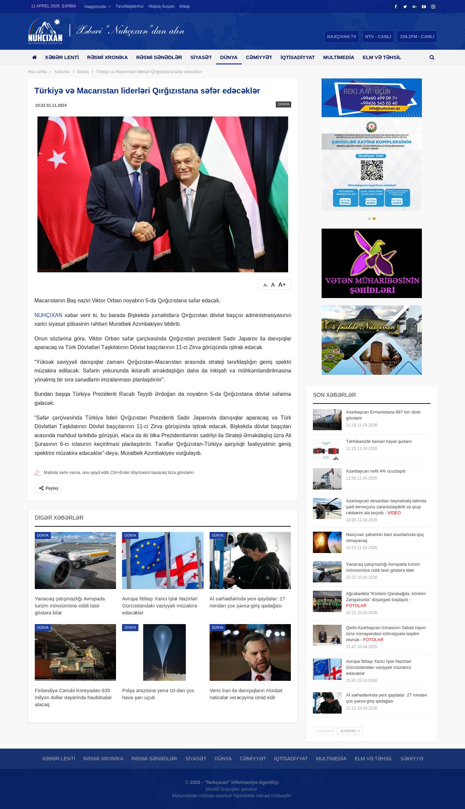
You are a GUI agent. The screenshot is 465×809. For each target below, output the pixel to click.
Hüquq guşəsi (161, 6)
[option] (371, 165)
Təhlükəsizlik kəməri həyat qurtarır (379, 441)
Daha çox (387, 57)
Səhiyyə (412, 758)
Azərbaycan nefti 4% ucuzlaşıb (375, 471)
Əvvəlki (324, 731)
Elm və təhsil (373, 758)
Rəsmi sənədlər (163, 57)
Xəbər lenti (63, 57)
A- (265, 285)
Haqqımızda (95, 6)
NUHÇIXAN (48, 315)
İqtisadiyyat (306, 57)
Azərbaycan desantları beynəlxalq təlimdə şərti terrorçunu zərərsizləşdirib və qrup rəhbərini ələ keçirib (386, 506)
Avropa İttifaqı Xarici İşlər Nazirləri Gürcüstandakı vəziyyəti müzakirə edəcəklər (378, 667)
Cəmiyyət (266, 57)
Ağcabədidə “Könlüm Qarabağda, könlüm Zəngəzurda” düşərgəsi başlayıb (386, 599)
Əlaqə (184, 6)
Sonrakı (350, 731)
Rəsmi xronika (110, 57)
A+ (282, 284)
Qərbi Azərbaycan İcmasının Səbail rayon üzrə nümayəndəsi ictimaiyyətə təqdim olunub (386, 633)
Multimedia (348, 57)
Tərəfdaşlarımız (130, 6)
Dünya (235, 57)
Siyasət (206, 57)
